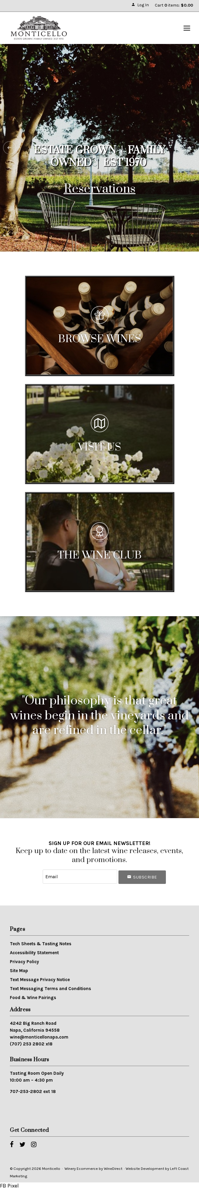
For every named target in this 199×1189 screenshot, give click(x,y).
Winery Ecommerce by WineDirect (93, 1168)
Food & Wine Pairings (33, 997)
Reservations (99, 189)
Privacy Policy (24, 961)
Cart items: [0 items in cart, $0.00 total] (174, 5)
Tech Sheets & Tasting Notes (40, 943)
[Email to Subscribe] (80, 877)
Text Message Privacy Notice (40, 979)
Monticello (39, 28)
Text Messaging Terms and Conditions (50, 988)
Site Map (19, 970)
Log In (140, 4)
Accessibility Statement (34, 952)
